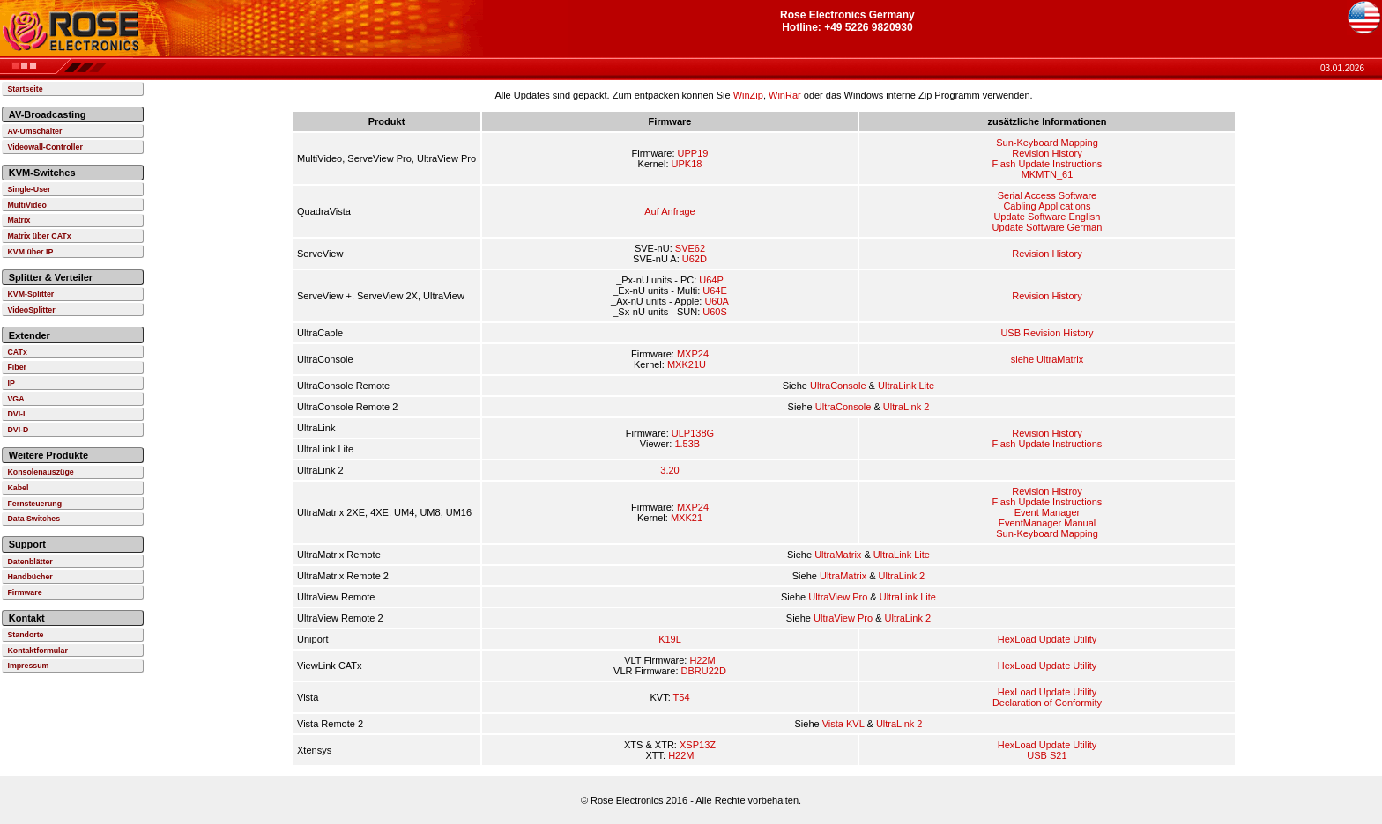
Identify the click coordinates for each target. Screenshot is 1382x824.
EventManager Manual (1047, 523)
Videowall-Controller (44, 147)
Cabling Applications (1046, 206)
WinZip (748, 95)
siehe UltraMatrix (1047, 359)
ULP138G (693, 433)
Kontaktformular (37, 650)
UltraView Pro (837, 597)
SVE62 (690, 248)
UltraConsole (838, 385)
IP (10, 383)
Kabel (17, 487)
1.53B (687, 443)
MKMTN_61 (1048, 174)
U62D (694, 259)
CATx (16, 352)
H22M (702, 660)
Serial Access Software (1047, 195)
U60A (716, 301)
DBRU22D (703, 671)
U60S (714, 311)
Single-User (28, 189)
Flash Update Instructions (1047, 163)
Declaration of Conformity (1047, 702)
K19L (669, 639)
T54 (681, 697)
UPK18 (687, 163)
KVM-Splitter (30, 294)
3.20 (669, 470)
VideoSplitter (31, 309)
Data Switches (33, 518)
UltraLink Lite (906, 385)
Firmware (24, 592)
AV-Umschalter (34, 131)
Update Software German (1047, 227)
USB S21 (1046, 755)
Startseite (24, 89)
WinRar (785, 95)
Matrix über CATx (39, 236)
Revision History (1046, 153)
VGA (15, 398)
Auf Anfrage (669, 211)
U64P (711, 280)
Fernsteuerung (34, 503)
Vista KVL (843, 723)
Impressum (27, 665)
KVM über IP (30, 251)
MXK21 (686, 517)
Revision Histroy (1046, 491)
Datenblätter (29, 561)
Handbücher (29, 576)
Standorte (25, 634)
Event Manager (1047, 512)
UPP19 (693, 153)
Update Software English (1046, 216)
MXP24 (693, 354)
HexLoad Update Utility (1047, 639)
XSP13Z (698, 744)
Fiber (16, 367)
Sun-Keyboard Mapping (1047, 142)
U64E (714, 290)
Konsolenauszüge (40, 471)
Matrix (18, 220)
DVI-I (16, 413)
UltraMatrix (837, 554)
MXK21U (686, 364)
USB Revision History (1046, 332)
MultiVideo (26, 205)
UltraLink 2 (906, 406)
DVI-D (17, 429)
